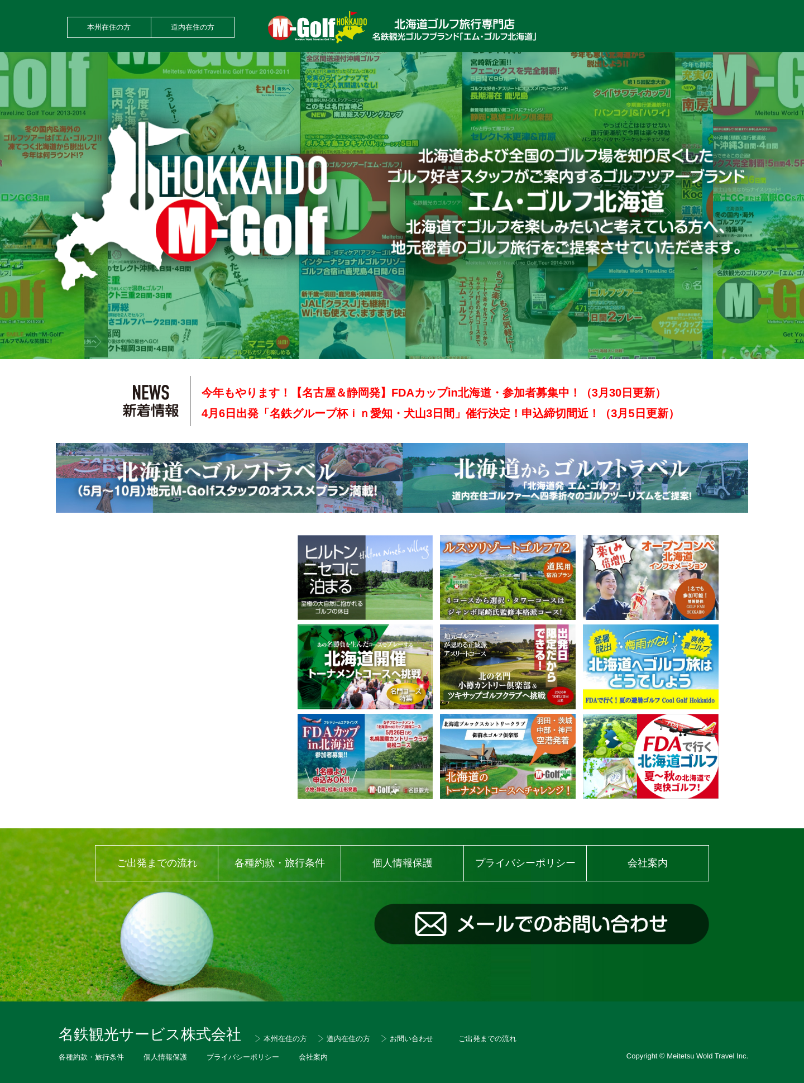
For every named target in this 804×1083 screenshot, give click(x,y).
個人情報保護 (402, 863)
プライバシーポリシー (525, 863)
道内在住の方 (192, 27)
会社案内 (648, 863)
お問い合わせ (411, 1038)
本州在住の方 (109, 27)
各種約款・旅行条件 (279, 863)
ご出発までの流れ (157, 863)
